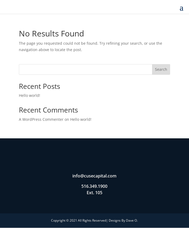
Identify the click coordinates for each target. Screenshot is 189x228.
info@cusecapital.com (94, 176)
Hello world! (29, 95)
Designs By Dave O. (123, 220)
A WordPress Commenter (41, 119)
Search (161, 69)
